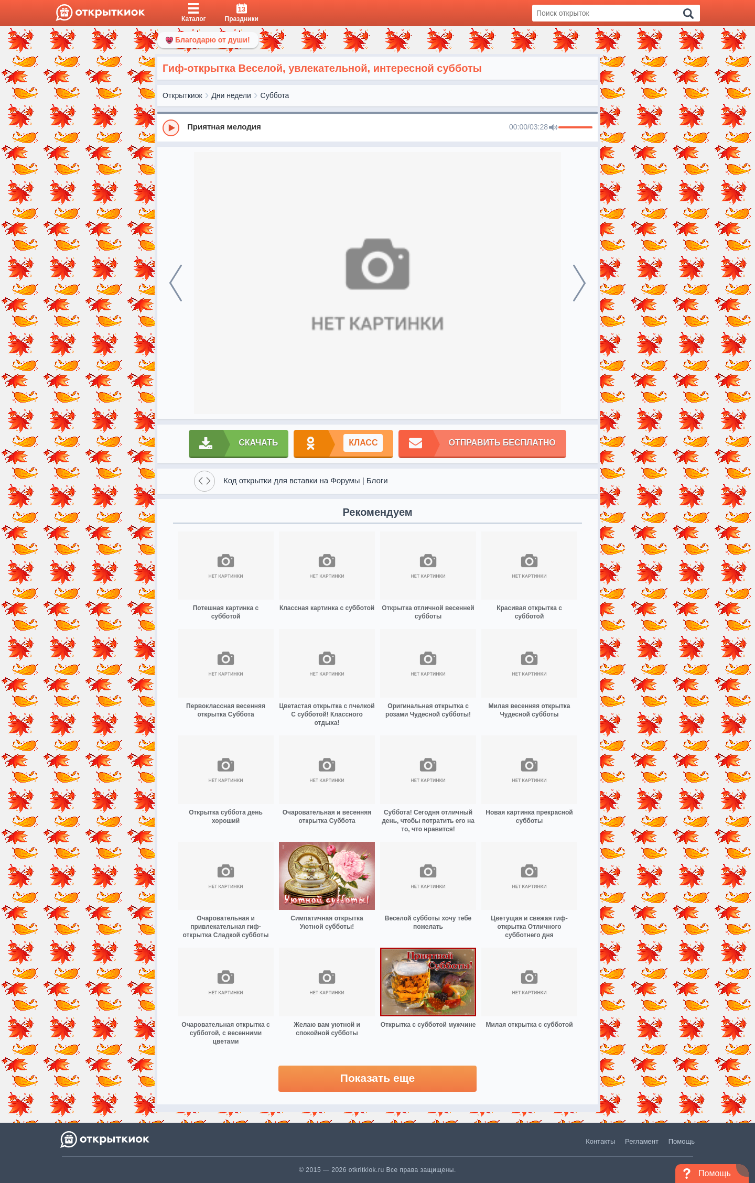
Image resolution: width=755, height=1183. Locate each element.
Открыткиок (182, 95)
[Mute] (553, 128)
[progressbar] (575, 128)
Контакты (600, 1141)
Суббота (275, 95)
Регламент (642, 1141)
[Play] (171, 128)
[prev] (175, 283)
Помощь (681, 1141)
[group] (377, 127)
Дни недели (231, 95)
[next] (579, 283)
